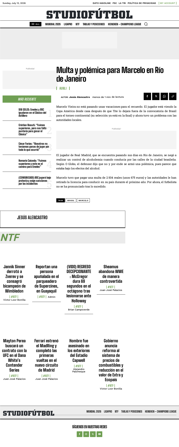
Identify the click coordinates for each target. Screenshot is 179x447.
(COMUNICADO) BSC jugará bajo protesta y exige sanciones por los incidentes (35, 180)
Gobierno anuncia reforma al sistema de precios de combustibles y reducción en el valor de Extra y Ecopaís (111, 360)
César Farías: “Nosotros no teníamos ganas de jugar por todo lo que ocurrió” (34, 146)
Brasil (71, 200)
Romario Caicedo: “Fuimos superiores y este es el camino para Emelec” (32, 163)
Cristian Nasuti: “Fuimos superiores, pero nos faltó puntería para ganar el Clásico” (32, 129)
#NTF (14, 296)
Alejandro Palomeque (78, 370)
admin (51, 296)
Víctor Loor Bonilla (14, 299)
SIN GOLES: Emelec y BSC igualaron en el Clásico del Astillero (32, 112)
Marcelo (83, 200)
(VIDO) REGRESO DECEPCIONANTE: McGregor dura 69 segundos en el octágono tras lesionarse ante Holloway (78, 283)
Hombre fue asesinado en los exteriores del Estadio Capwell (79, 350)
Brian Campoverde (79, 309)
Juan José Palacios (111, 290)
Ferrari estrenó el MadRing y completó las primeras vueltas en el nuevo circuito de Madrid (46, 355)
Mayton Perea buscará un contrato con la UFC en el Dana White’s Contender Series (14, 355)
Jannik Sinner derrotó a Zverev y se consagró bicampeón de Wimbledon (14, 278)
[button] (146, 24)
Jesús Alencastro (79, 97)
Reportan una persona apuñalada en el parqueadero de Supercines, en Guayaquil (46, 278)
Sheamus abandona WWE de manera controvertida (111, 274)
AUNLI (63, 88)
